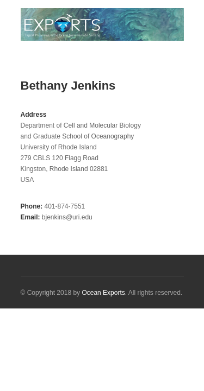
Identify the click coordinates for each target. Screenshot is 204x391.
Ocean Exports (103, 293)
